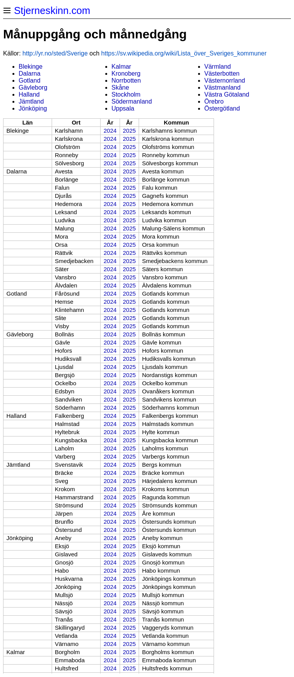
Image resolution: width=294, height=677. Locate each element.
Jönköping (33, 108)
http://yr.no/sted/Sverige (55, 53)
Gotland (29, 80)
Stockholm (126, 94)
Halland (29, 94)
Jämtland (31, 101)
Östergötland (222, 108)
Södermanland (131, 101)
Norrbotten (126, 80)
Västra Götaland (226, 94)
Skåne (120, 87)
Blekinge (30, 66)
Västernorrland (224, 80)
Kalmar (121, 66)
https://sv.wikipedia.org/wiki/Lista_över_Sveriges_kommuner (184, 53)
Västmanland (222, 87)
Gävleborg (33, 87)
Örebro (214, 101)
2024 (110, 130)
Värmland (217, 66)
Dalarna (29, 73)
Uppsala (122, 108)
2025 (129, 130)
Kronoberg (126, 73)
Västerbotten (222, 73)
